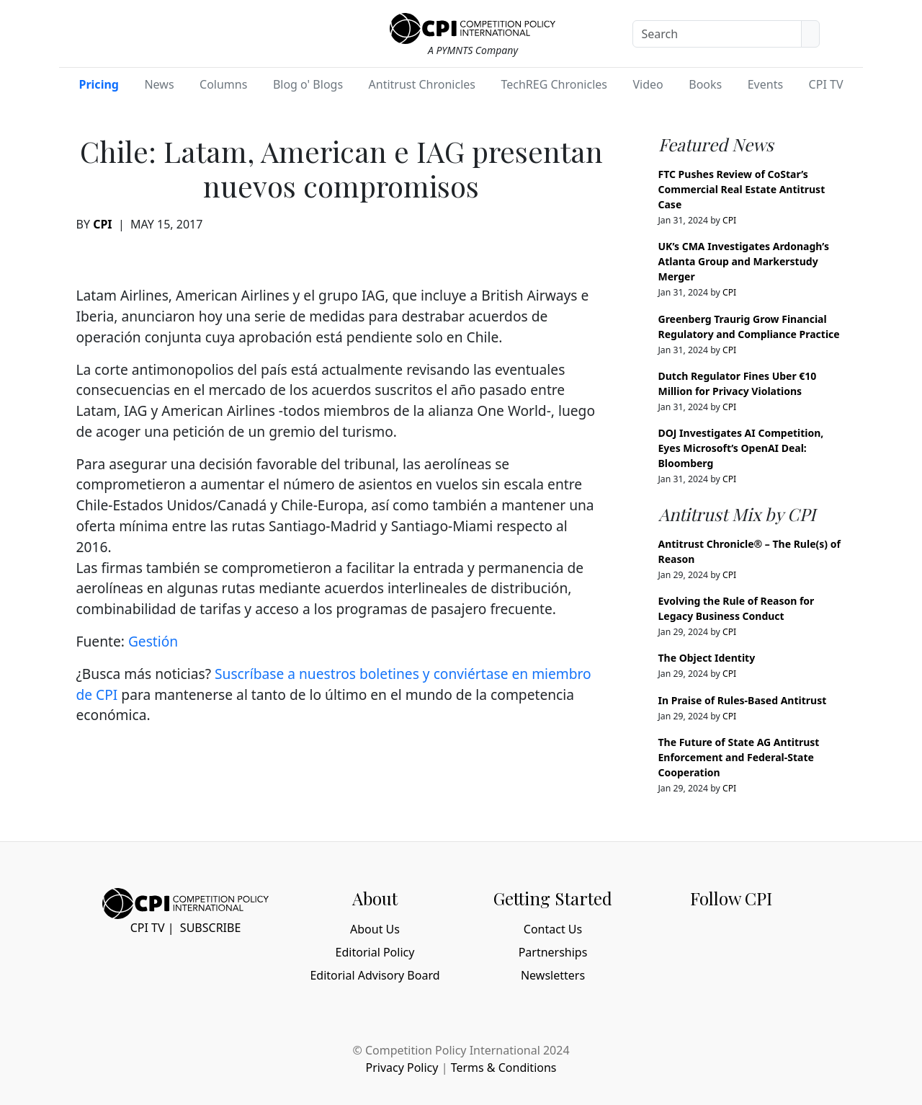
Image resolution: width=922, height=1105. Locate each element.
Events (765, 84)
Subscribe (210, 928)
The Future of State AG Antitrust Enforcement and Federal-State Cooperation (739, 757)
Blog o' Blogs (308, 84)
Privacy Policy (401, 1067)
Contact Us (553, 929)
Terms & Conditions (504, 1067)
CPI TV (826, 84)
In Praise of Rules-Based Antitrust (742, 700)
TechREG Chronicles (554, 84)
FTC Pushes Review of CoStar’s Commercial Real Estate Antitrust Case (741, 189)
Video (647, 84)
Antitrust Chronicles (422, 84)
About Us (375, 929)
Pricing (99, 84)
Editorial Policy (375, 952)
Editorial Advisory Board (374, 975)
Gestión (153, 641)
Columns (223, 84)
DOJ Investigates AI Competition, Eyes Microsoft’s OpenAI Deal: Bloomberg (741, 448)
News (159, 84)
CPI (102, 224)
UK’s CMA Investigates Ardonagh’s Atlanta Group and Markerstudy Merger (743, 261)
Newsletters (553, 975)
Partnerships (553, 952)
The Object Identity (707, 658)
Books (705, 84)
